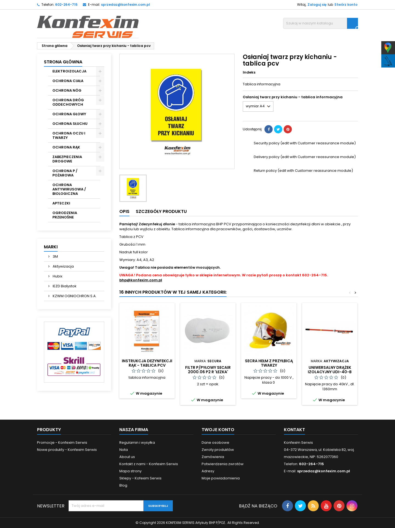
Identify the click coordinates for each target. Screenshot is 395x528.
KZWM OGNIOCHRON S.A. (74, 296)
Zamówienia (213, 456)
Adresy (208, 471)
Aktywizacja (63, 266)
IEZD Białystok (64, 286)
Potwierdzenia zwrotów (223, 464)
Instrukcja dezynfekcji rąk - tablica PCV (147, 363)
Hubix (57, 276)
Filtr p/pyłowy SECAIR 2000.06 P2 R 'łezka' (208, 370)
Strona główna (63, 62)
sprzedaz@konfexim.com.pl (125, 4)
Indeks (249, 72)
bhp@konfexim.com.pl (140, 280)
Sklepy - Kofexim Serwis (140, 478)
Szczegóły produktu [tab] (161, 211)
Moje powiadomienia (221, 478)
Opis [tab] (124, 211)
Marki (51, 247)
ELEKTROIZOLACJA (69, 71)
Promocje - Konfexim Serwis (62, 442)
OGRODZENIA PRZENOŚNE (64, 215)
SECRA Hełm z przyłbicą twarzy (269, 363)
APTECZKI (61, 203)
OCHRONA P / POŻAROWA (64, 173)
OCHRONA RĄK (66, 147)
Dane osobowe (215, 442)
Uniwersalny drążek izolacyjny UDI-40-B (330, 370)
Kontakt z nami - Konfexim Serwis (148, 464)
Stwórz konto (345, 4)
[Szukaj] (320, 23)
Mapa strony (130, 471)
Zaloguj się (316, 4)
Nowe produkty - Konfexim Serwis (67, 449)
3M (55, 256)
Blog (123, 485)
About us (127, 456)
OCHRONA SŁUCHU (70, 123)
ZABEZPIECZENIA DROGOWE (67, 159)
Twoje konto (218, 429)
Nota (123, 449)
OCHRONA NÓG (66, 90)
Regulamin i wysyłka (137, 442)
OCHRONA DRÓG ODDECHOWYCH (68, 102)
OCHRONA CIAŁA (67, 80)
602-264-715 (66, 4)
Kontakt (294, 429)
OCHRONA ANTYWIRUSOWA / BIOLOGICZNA (69, 189)
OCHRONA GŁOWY (69, 114)
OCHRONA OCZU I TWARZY (68, 135)
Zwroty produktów (218, 449)
